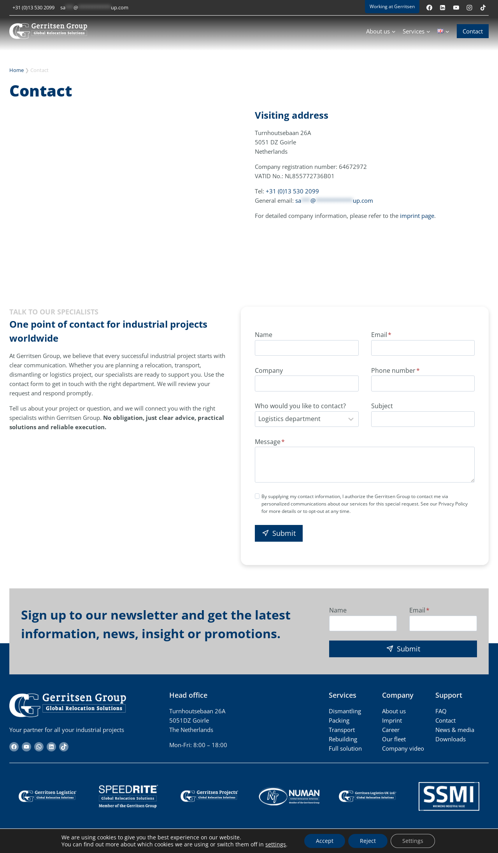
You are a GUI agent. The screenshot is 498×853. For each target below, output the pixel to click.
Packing (339, 720)
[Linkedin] (443, 7)
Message (270, 441)
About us (394, 711)
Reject (368, 840)
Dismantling (345, 711)
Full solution (345, 748)
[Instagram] (469, 7)
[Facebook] (429, 7)
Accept (324, 840)
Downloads (450, 739)
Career (391, 730)
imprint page (417, 215)
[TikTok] (483, 7)
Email (381, 334)
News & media (454, 730)
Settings (412, 840)
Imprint (392, 720)
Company (269, 370)
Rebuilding (343, 739)
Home (16, 70)
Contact (473, 31)
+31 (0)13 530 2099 (33, 7)
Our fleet (394, 739)
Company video (403, 748)
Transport (342, 730)
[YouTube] (456, 7)
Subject (382, 406)
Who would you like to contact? (300, 406)
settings (275, 844)
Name (263, 334)
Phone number (395, 370)
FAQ (441, 711)
